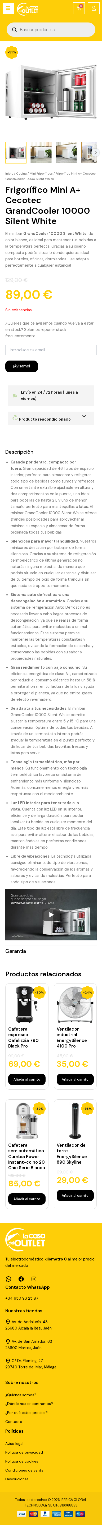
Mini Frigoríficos (41, 173)
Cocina (21, 173)
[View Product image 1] (15, 152)
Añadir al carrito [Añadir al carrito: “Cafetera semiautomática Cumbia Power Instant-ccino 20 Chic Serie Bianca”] (27, 1199)
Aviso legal (14, 1443)
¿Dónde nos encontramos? (29, 1403)
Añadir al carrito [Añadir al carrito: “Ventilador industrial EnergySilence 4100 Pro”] (75, 1079)
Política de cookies (21, 1461)
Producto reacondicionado (41, 419)
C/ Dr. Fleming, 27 (27, 1360)
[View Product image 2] (41, 152)
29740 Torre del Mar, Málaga (30, 1367)
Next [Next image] (95, 153)
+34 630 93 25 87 (21, 1298)
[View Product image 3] (66, 152)
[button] (51, 419)
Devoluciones (17, 1479)
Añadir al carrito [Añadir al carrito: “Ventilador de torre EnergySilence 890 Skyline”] (75, 1195)
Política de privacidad (24, 1452)
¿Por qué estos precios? (26, 1412)
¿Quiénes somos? (20, 1394)
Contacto (13, 1421)
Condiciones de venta (24, 1470)
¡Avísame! (21, 366)
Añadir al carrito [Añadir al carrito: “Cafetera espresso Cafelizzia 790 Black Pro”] (27, 1079)
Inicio (9, 173)
